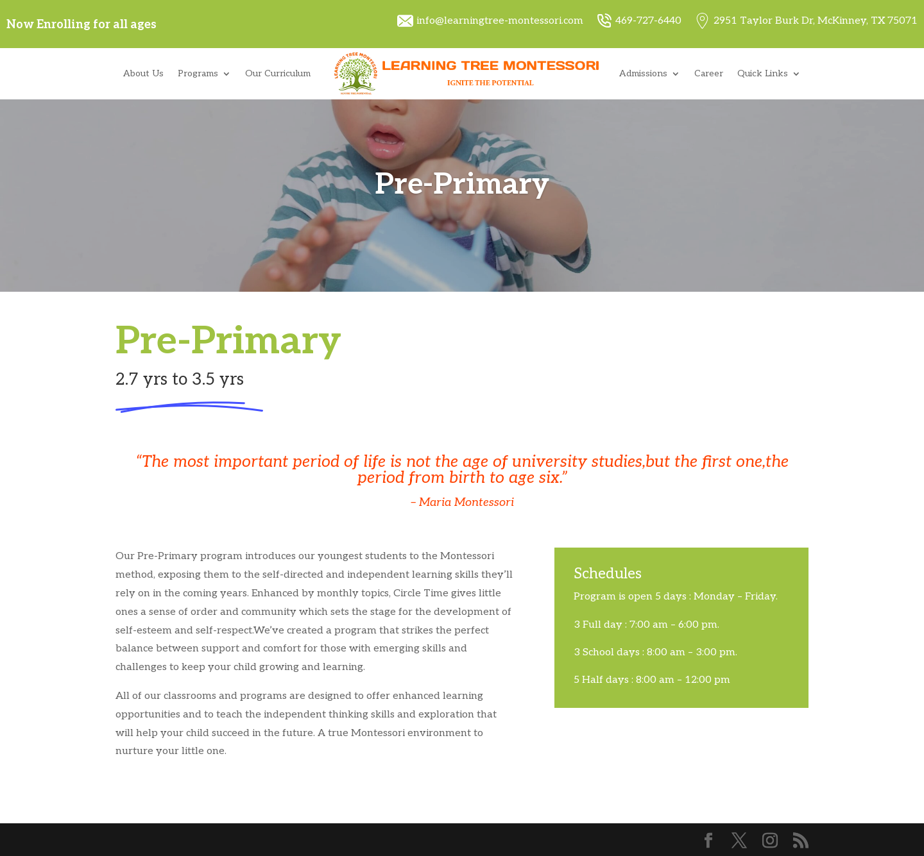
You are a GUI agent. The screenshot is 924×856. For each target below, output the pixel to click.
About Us (143, 73)
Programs (198, 73)
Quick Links (762, 73)
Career (708, 73)
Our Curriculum (278, 73)
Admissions (643, 73)
